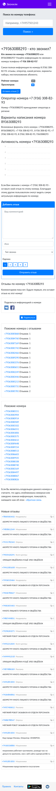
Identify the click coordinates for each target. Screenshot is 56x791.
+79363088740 (11, 465)
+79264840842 (8, 694)
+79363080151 (11, 411)
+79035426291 (8, 555)
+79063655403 (8, 605)
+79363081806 (11, 432)
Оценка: (7, 259)
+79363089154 (11, 447)
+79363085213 (11, 381)
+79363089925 (11, 457)
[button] (28, 31)
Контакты (18, 786)
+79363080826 (11, 479)
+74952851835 (8, 682)
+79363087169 (11, 343)
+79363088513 (11, 450)
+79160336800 (8, 745)
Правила (6, 786)
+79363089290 (11, 357)
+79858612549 (8, 529)
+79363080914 (11, 418)
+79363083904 (11, 414)
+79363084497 (11, 472)
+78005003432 (8, 516)
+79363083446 (11, 376)
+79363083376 (11, 362)
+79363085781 (11, 391)
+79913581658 (8, 567)
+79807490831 (8, 618)
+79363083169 (11, 468)
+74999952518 (8, 656)
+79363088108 (11, 461)
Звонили (9, 4)
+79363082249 (11, 372)
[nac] (50, 4)
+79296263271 (8, 631)
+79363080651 (11, 367)
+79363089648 (11, 443)
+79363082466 (11, 352)
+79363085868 (11, 333)
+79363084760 (11, 338)
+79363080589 (11, 422)
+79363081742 (11, 348)
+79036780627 (8, 593)
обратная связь (34, 500)
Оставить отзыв (11, 91)
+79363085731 (11, 386)
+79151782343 (8, 542)
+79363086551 (11, 429)
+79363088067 (11, 475)
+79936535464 (8, 580)
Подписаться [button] (28, 317)
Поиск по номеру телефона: (19, 14)
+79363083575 (11, 436)
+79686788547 (8, 720)
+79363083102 (11, 425)
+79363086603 (11, 454)
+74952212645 (8, 644)
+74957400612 (8, 707)
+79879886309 (8, 669)
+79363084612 (11, 440)
